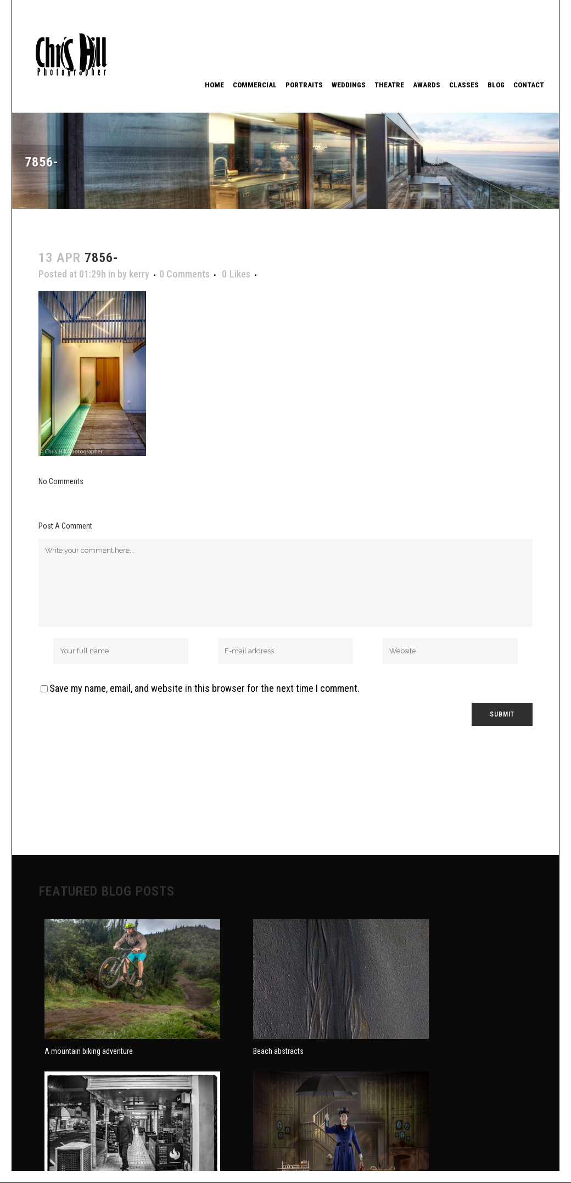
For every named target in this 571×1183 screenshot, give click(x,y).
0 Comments (184, 274)
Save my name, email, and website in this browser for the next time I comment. (204, 688)
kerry (139, 274)
